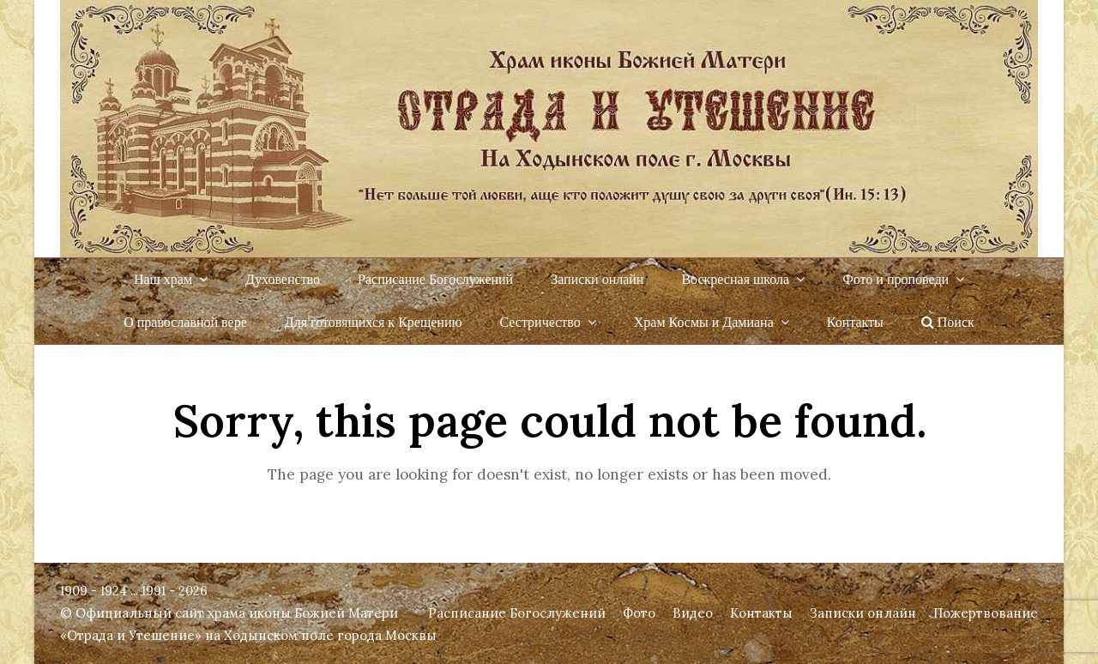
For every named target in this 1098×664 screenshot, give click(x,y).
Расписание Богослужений (517, 613)
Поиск (947, 322)
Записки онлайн (863, 613)
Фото (639, 613)
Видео (693, 613)
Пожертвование (985, 613)
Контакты (761, 613)
